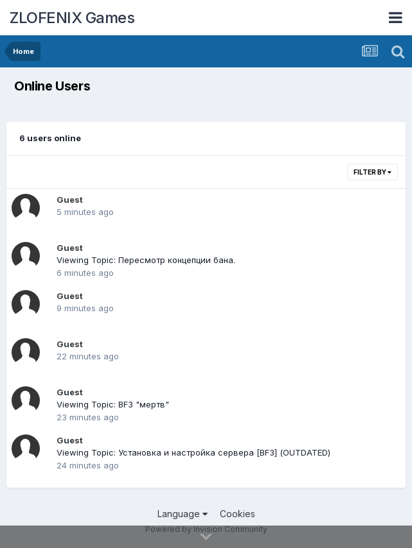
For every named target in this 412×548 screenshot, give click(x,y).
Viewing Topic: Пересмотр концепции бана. (146, 260)
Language (182, 513)
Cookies (237, 513)
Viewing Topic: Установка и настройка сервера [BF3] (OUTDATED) (193, 452)
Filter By (372, 172)
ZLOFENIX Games (72, 17)
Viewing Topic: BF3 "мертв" (113, 404)
